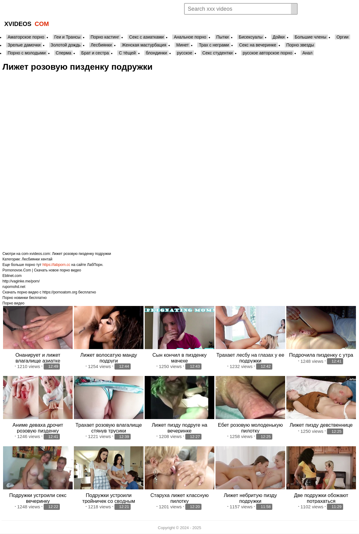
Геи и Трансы (67, 37)
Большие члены (310, 37)
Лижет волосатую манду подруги (108, 357)
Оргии (342, 37)
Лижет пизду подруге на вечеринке (179, 427)
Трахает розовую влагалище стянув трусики (108, 427)
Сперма (63, 52)
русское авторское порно (267, 52)
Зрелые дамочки (24, 44)
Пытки (222, 37)
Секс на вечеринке (257, 44)
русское (184, 52)
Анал (307, 52)
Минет (182, 44)
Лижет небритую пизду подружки (250, 498)
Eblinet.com (12, 276)
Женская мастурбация (144, 44)
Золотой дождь (66, 44)
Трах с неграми (214, 44)
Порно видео (13, 303)
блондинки (156, 52)
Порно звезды (300, 44)
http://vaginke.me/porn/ (21, 281)
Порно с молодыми (27, 52)
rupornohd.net (13, 287)
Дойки (279, 37)
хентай (47, 259)
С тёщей (127, 52)
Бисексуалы (251, 37)
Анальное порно (190, 37)
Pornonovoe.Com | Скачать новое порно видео (41, 270)
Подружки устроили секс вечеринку (38, 498)
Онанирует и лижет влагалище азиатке (37, 357)
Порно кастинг (105, 37)
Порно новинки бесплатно (24, 298)
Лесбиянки (101, 44)
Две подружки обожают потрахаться (321, 498)
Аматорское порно (26, 37)
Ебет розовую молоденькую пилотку (250, 427)
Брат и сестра (95, 52)
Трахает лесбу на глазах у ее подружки (250, 357)
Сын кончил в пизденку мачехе (179, 357)
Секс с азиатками (146, 37)
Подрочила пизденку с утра (321, 355)
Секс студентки (217, 52)
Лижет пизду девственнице (321, 425)
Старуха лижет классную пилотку (179, 498)
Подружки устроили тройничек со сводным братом (108, 501)
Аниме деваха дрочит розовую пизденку (38, 427)
